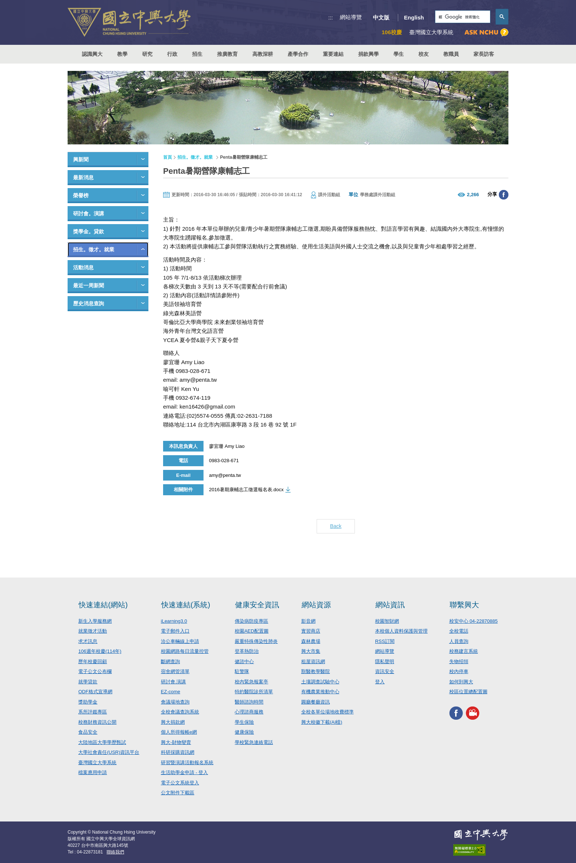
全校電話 (458, 631)
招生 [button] (197, 54)
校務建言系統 (463, 651)
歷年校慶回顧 (92, 661)
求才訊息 (87, 641)
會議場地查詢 (175, 702)
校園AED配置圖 (252, 631)
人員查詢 (458, 641)
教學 (122, 54)
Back (335, 526)
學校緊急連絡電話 (254, 742)
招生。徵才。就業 (93, 249)
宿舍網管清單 (175, 671)
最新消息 (83, 177)
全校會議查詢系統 (180, 712)
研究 (147, 54)
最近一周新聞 (88, 285)
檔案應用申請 (92, 772)
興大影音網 (472, 713)
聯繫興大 (464, 605)
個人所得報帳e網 (179, 732)
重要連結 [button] (333, 54)
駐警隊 (242, 671)
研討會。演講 (88, 213)
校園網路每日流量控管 (185, 651)
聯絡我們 (115, 852)
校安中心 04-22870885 (473, 621)
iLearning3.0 (174, 621)
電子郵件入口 (175, 631)
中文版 (381, 17)
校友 (423, 54)
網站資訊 (390, 605)
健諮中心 (244, 661)
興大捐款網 (173, 722)
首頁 (167, 157)
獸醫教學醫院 (315, 671)
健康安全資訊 (257, 605)
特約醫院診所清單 (254, 691)
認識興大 (92, 54)
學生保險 (244, 722)
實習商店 (310, 631)
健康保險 (244, 732)
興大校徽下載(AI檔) (321, 722)
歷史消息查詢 (88, 303)
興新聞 (81, 159)
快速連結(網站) (103, 605)
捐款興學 (368, 54)
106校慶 (392, 32)
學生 (398, 54)
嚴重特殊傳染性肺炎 (256, 641)
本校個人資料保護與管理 (401, 631)
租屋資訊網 (313, 661)
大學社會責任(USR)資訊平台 (108, 752)
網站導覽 (351, 17)
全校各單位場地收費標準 (327, 712)
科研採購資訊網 (177, 752)
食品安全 (87, 732)
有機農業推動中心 (320, 691)
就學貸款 (87, 681)
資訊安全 (384, 671)
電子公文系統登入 (180, 782)
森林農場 (310, 641)
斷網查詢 (170, 661)
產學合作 (298, 54)
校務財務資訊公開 (97, 722)
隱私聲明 (384, 661)
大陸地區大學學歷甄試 (102, 742)
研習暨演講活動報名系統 (187, 762)
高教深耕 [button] (262, 54)
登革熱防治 (247, 651)
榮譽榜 (81, 195)
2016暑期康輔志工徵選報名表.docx (246, 489)
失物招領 (458, 661)
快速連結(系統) (185, 605)
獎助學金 (87, 702)
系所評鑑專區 (92, 712)
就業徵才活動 (92, 631)
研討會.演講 (173, 681)
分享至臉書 (503, 194)
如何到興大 (461, 681)
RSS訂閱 (385, 641)
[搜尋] (462, 17)
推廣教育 (227, 54)
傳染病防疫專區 (251, 621)
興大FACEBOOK (456, 713)
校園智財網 (387, 621)
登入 (380, 681)
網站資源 (316, 605)
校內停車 (458, 671)
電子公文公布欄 (95, 671)
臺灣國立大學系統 (97, 762)
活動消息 (83, 267)
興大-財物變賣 (176, 742)
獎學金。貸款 (88, 231)
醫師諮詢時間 (249, 702)
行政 (172, 54)
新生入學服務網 (95, 621)
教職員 (451, 54)
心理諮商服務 (249, 712)
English (414, 17)
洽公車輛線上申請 (180, 641)
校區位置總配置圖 (468, 691)
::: (330, 17)
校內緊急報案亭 (251, 681)
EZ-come (170, 691)
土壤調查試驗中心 (320, 681)
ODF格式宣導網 (95, 691)
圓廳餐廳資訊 (315, 702)
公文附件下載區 (177, 792)
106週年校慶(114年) (99, 651)
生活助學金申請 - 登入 (184, 772)
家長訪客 (484, 54)
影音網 (308, 621)
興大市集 (310, 651)
